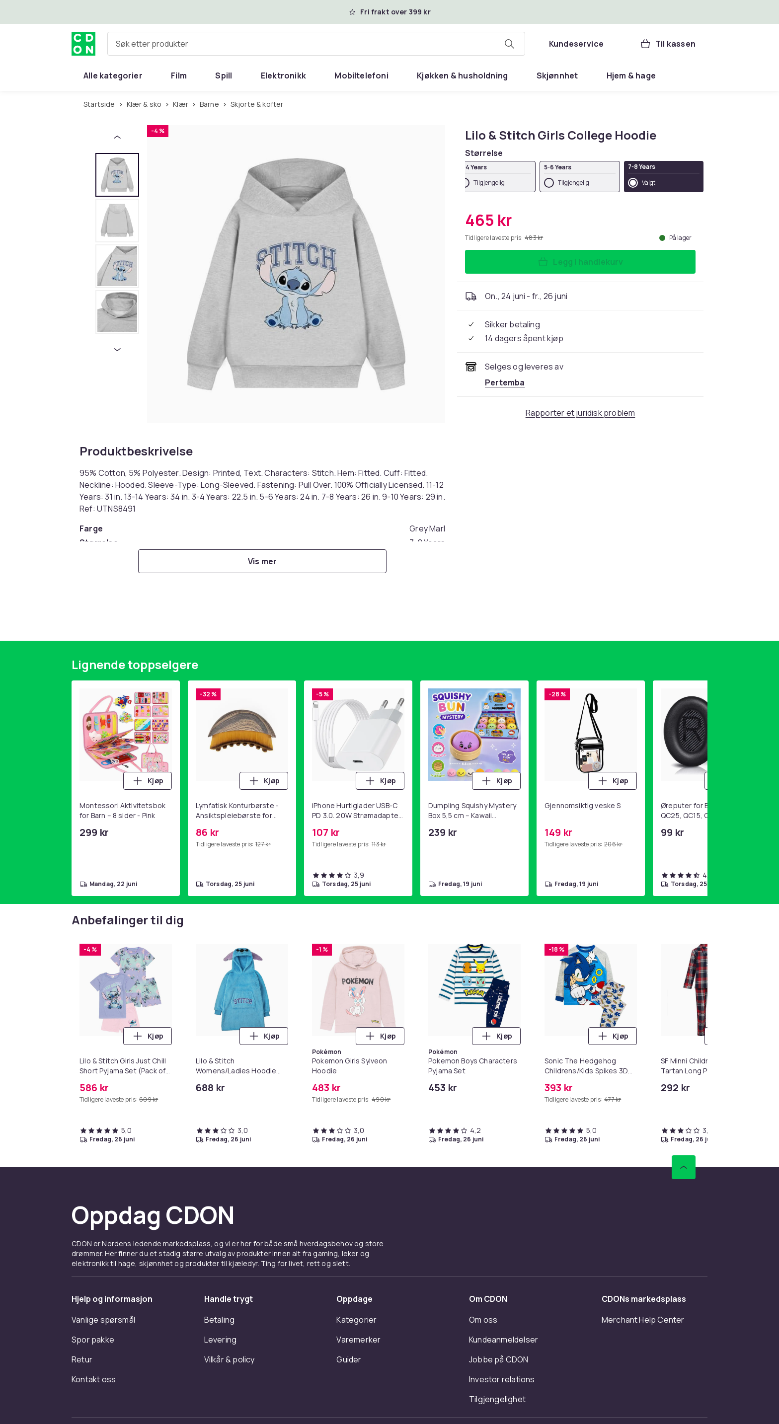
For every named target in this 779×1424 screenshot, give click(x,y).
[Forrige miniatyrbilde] (117, 137)
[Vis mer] (262, 561)
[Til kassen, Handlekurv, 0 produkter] (667, 44)
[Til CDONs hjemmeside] (83, 44)
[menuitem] (113, 75)
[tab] (117, 175)
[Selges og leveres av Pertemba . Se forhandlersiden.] (505, 382)
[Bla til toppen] (684, 1167)
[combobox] (316, 44)
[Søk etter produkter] (509, 44)
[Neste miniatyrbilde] (117, 350)
